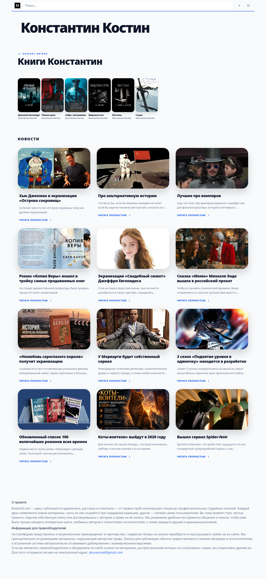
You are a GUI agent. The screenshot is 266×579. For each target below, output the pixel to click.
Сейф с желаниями (75, 115)
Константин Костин (27, 118)
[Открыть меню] (248, 5)
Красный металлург (29, 115)
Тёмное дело (48, 115)
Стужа (139, 115)
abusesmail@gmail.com (106, 552)
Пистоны (117, 115)
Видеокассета (96, 115)
